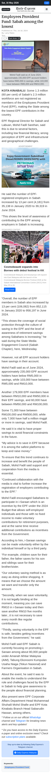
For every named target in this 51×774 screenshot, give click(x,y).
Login (47, 3)
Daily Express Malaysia (25, 753)
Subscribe (6, 9)
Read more (9, 290)
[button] (46, 9)
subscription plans (15, 736)
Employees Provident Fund (17, 767)
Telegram (21, 720)
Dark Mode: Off (14, 38)
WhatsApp (35, 717)
